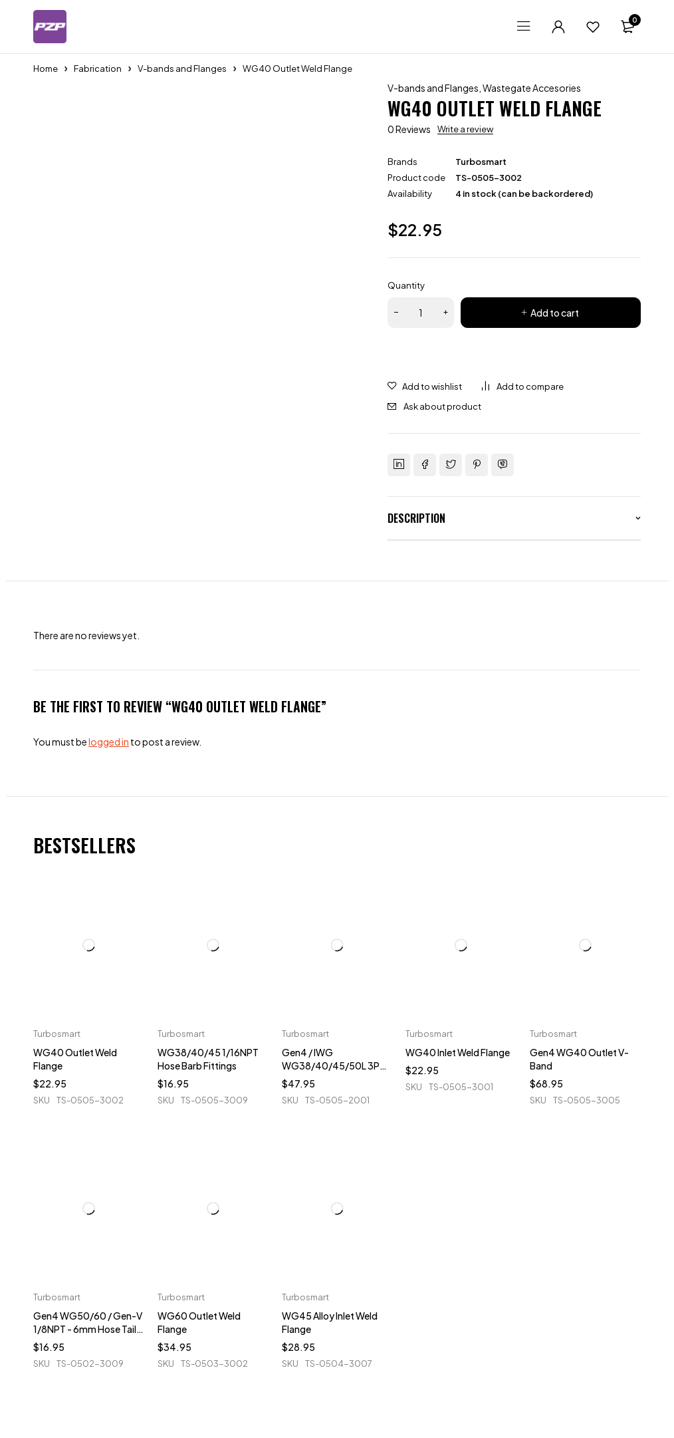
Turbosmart (480, 161)
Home (45, 68)
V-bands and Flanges (182, 68)
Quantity (406, 285)
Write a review (465, 129)
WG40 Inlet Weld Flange (457, 1052)
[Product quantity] (421, 312)
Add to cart (554, 313)
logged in (108, 742)
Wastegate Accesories (532, 87)
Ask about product (442, 406)
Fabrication (98, 68)
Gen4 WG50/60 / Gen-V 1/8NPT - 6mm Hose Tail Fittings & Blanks (87, 1329)
